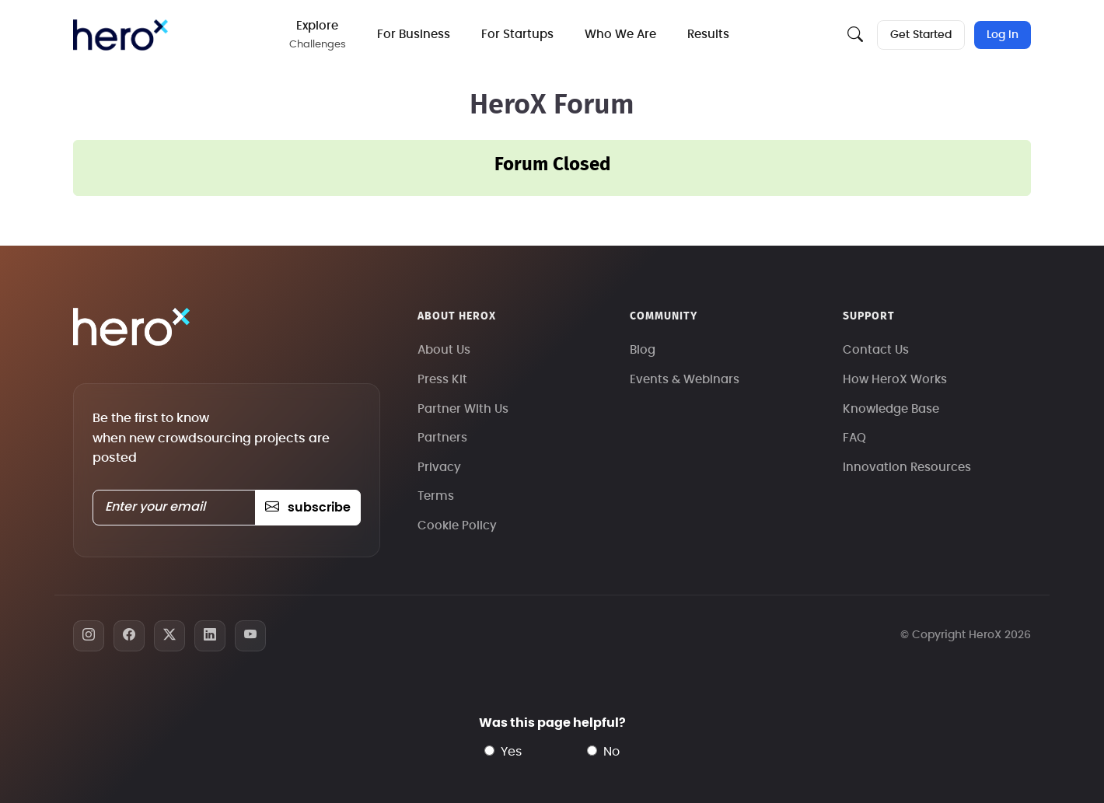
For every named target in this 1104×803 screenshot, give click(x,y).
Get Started (921, 35)
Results (708, 34)
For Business (413, 34)
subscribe (307, 508)
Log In (1002, 35)
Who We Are (620, 34)
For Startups (517, 34)
